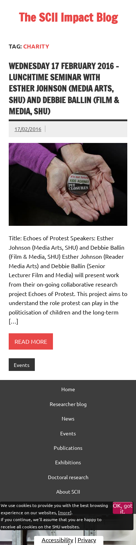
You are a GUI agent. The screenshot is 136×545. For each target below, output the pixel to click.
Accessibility (57, 539)
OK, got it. (122, 508)
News (68, 418)
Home (68, 389)
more (64, 512)
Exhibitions (68, 462)
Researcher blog (68, 403)
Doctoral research (68, 476)
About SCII (68, 491)
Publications (68, 447)
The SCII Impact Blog (68, 17)
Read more (31, 341)
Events (21, 365)
